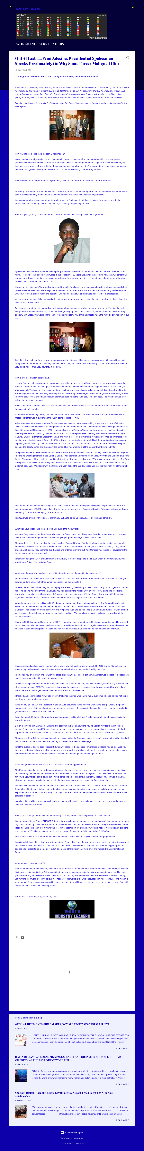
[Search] (133, 7)
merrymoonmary (78, 1138)
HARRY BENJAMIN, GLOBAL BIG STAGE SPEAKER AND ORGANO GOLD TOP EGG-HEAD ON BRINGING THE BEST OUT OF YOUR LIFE (68, 1058)
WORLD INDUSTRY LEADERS (40, 44)
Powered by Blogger (71, 1132)
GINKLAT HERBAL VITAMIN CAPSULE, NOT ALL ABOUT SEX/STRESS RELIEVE (62, 1024)
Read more (122, 1048)
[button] (127, 58)
